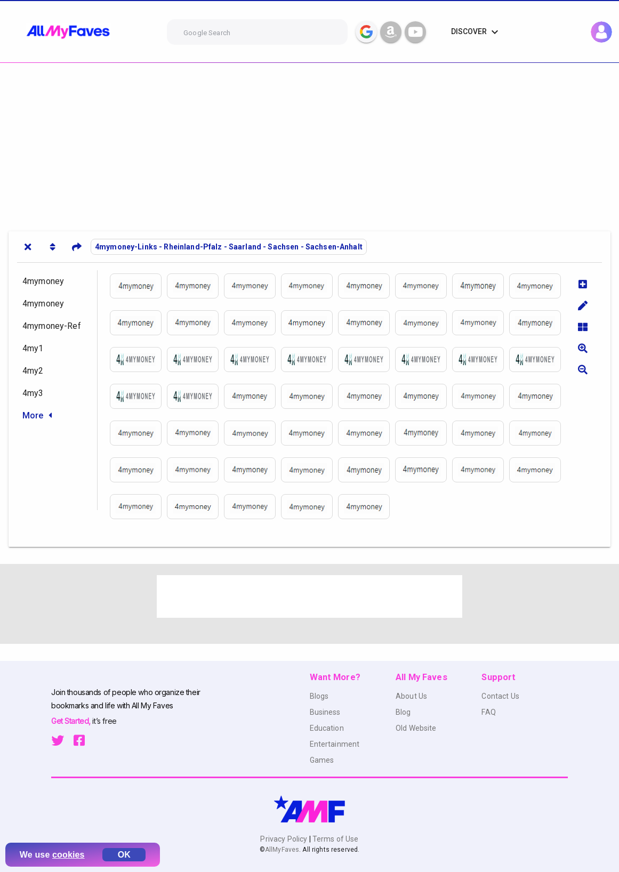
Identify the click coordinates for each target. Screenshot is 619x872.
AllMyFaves (282, 849)
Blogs (319, 696)
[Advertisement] (309, 142)
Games (322, 760)
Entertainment (335, 744)
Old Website (416, 728)
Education (327, 728)
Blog (403, 712)
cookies (68, 854)
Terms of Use (335, 839)
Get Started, (71, 720)
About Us (411, 696)
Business (325, 712)
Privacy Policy (284, 839)
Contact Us (500, 696)
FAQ (488, 712)
